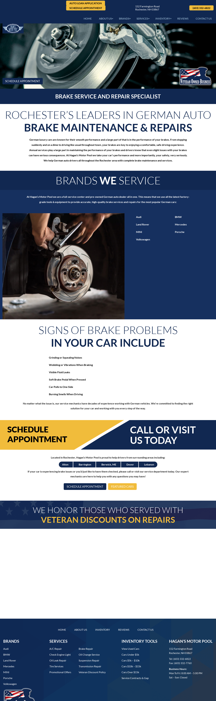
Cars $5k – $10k (131, 638)
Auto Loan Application (85, 3)
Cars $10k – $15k (131, 644)
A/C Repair (55, 626)
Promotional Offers (60, 650)
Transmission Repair (90, 644)
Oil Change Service (89, 632)
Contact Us (204, 19)
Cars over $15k (130, 650)
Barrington (85, 443)
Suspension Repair (89, 638)
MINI (139, 233)
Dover (130, 443)
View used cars (130, 626)
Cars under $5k (130, 632)
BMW (178, 218)
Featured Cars (124, 466)
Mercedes (181, 225)
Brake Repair (86, 626)
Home (88, 19)
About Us (105, 19)
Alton (65, 443)
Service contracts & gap (135, 656)
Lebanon (149, 443)
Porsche (179, 233)
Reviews (182, 19)
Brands (124, 19)
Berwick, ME (108, 443)
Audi (138, 218)
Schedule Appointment (85, 7)
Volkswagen (143, 240)
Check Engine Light (60, 632)
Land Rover (142, 225)
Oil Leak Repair (57, 638)
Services (142, 19)
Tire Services (56, 644)
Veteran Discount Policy (92, 650)
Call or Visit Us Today (163, 414)
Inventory (162, 19)
